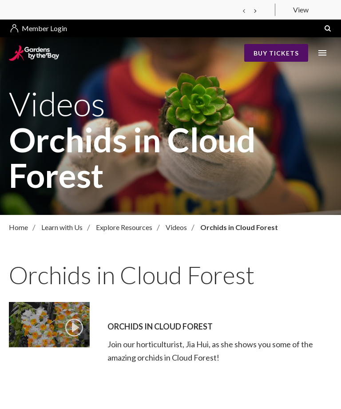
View (301, 9)
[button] (327, 28)
